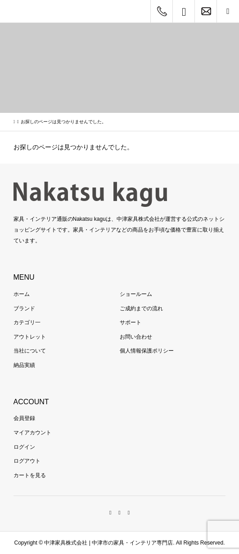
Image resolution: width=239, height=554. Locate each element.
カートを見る (30, 475)
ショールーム (136, 294)
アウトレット (30, 337)
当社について (30, 351)
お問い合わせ (136, 337)
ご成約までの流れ (141, 308)
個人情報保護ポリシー (147, 351)
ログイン (24, 447)
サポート (130, 322)
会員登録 (24, 418)
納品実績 (24, 365)
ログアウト (27, 461)
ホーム (22, 294)
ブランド (24, 308)
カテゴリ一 (27, 322)
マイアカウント (32, 432)
